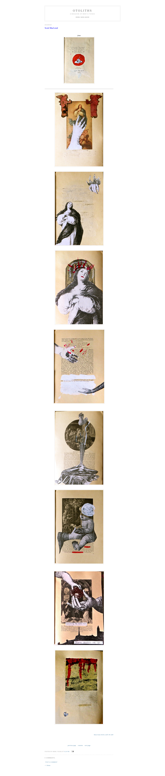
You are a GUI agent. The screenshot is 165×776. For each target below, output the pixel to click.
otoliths (82, 10)
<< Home (47, 765)
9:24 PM (66, 751)
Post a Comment (51, 762)
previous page (72, 745)
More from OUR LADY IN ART (103, 735)
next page (87, 745)
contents (80, 745)
